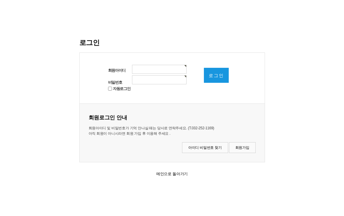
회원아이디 (117, 70)
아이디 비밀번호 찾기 (205, 148)
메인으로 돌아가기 (172, 174)
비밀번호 (115, 82)
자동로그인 (122, 88)
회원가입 (242, 148)
